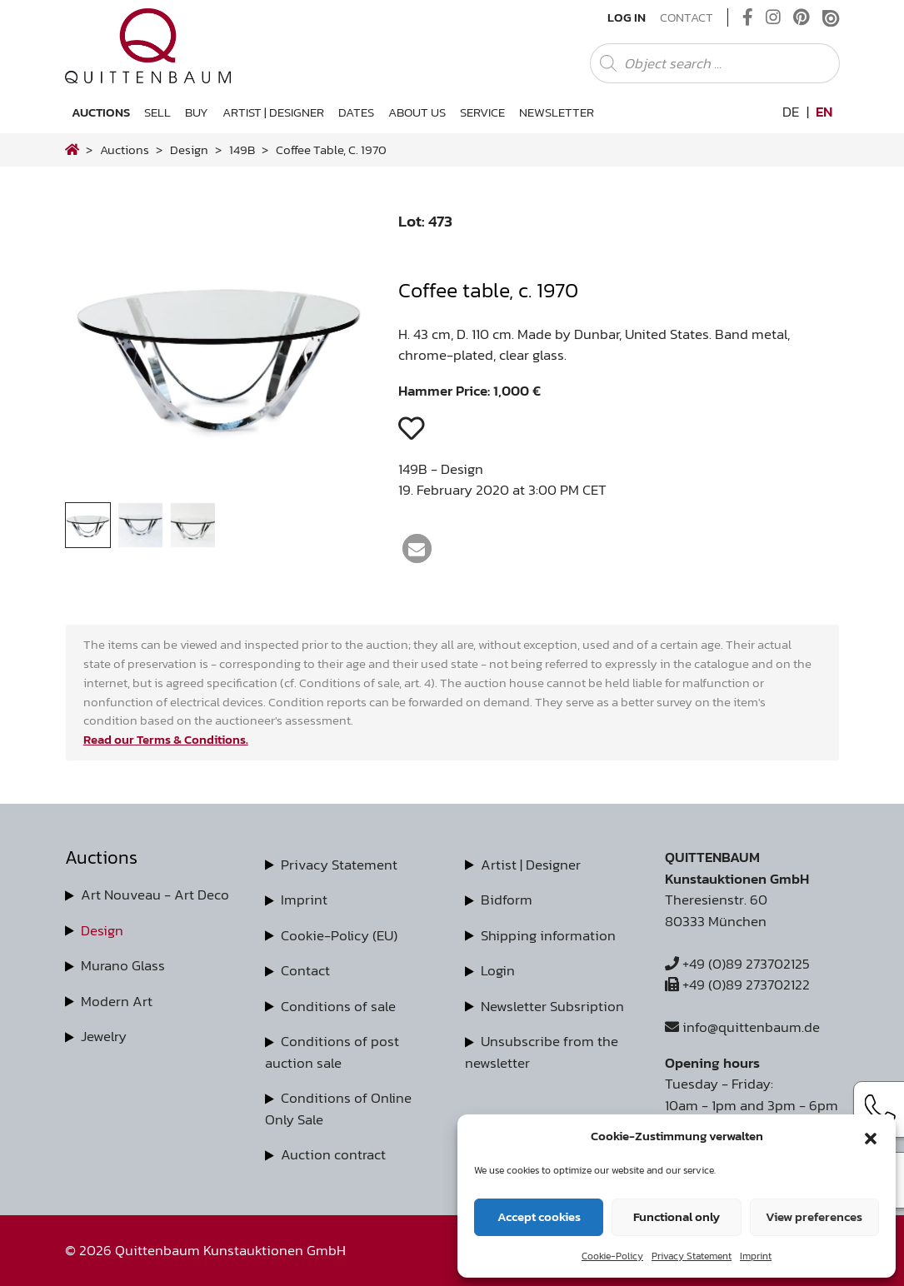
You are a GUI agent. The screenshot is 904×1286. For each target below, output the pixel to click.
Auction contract (333, 1154)
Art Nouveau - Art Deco (155, 894)
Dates (356, 112)
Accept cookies (539, 1216)
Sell (157, 112)
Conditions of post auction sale (332, 1052)
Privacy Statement (692, 1256)
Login (498, 970)
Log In (626, 17)
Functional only (676, 1216)
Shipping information (548, 935)
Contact (686, 17)
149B (242, 149)
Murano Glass (123, 965)
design (189, 149)
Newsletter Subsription (552, 1006)
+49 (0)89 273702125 (737, 963)
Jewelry (104, 1036)
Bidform (506, 899)
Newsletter (556, 112)
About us (417, 112)
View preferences (814, 1216)
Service (482, 112)
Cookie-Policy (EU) (339, 935)
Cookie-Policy (612, 1256)
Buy (196, 112)
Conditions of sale (338, 1006)
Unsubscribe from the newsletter (541, 1052)
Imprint (756, 1256)
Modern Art (116, 1001)
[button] (870, 1136)
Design (102, 930)
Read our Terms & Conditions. (165, 739)
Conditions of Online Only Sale (338, 1108)
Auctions (101, 112)
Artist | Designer (273, 112)
